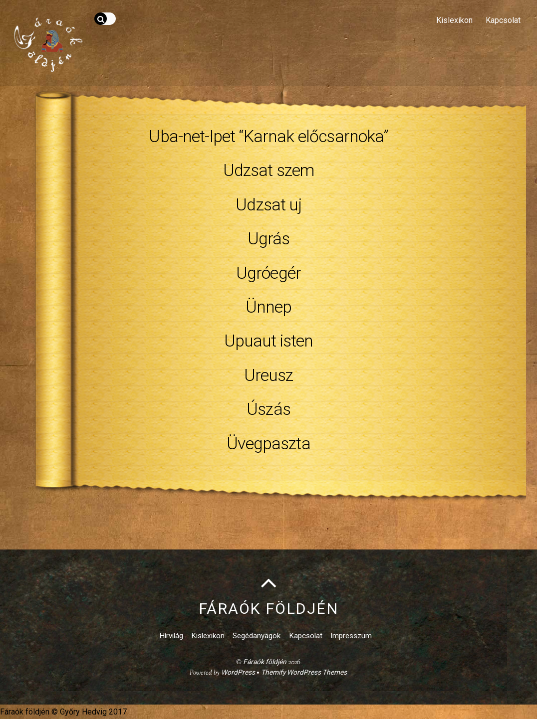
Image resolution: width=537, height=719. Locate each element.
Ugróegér (268, 273)
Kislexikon (454, 20)
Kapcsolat (503, 20)
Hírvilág (171, 635)
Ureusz (268, 375)
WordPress (238, 672)
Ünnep (269, 307)
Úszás (268, 409)
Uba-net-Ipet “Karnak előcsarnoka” (268, 136)
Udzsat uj (268, 204)
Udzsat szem (268, 170)
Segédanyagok (256, 635)
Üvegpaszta (268, 443)
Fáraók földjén (264, 662)
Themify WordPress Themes (304, 672)
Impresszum (351, 635)
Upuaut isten (268, 341)
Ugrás (269, 238)
